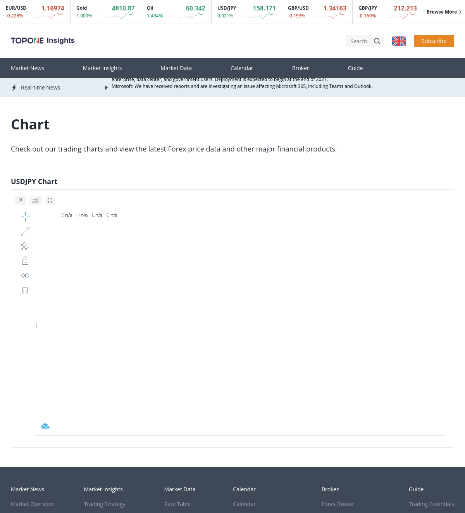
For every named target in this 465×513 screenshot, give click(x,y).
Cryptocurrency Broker (350, 386)
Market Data (176, 68)
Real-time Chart (183, 375)
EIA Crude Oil (249, 408)
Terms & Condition (69, 441)
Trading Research (106, 375)
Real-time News (30, 375)
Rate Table (177, 363)
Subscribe (434, 41)
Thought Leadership (109, 386)
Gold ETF (244, 397)
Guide (355, 68)
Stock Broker (338, 375)
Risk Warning (174, 441)
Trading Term (426, 397)
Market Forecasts (32, 386)
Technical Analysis (431, 375)
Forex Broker (338, 363)
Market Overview (32, 363)
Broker (300, 68)
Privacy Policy (126, 441)
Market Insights (102, 68)
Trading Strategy (105, 363)
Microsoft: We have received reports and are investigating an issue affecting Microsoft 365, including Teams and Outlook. (242, 87)
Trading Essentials (431, 363)
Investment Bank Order (262, 386)
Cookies (21, 441)
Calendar (242, 68)
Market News (27, 68)
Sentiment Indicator (258, 375)
